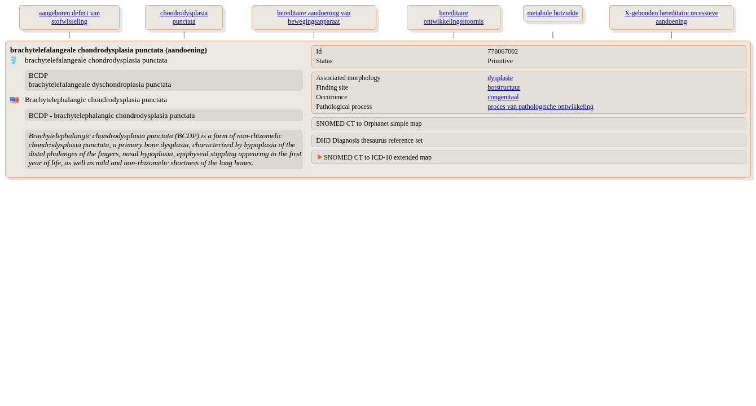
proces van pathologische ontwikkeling (540, 107)
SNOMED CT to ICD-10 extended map (378, 157)
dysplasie (500, 78)
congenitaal (502, 97)
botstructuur (503, 87)
